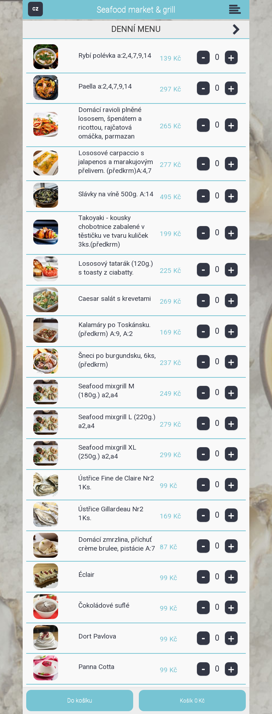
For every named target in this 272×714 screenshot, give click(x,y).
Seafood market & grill (136, 10)
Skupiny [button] (236, 9)
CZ (35, 8)
